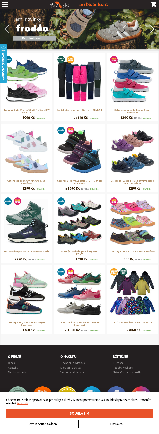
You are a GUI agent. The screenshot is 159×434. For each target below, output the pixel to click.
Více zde (22, 403)
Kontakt (13, 367)
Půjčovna (118, 362)
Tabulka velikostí (123, 367)
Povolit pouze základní (42, 424)
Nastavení (116, 424)
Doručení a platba (71, 367)
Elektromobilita (17, 372)
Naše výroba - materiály (127, 372)
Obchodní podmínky (72, 362)
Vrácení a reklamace (72, 372)
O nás (11, 362)
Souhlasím (79, 413)
